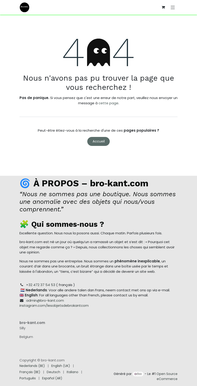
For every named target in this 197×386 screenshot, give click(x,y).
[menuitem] (32, 366)
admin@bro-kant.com (45, 300)
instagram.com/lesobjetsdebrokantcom (54, 305)
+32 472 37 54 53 (40, 284)
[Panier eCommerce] (163, 7)
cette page (108, 103)
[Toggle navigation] (173, 7)
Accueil (99, 141)
